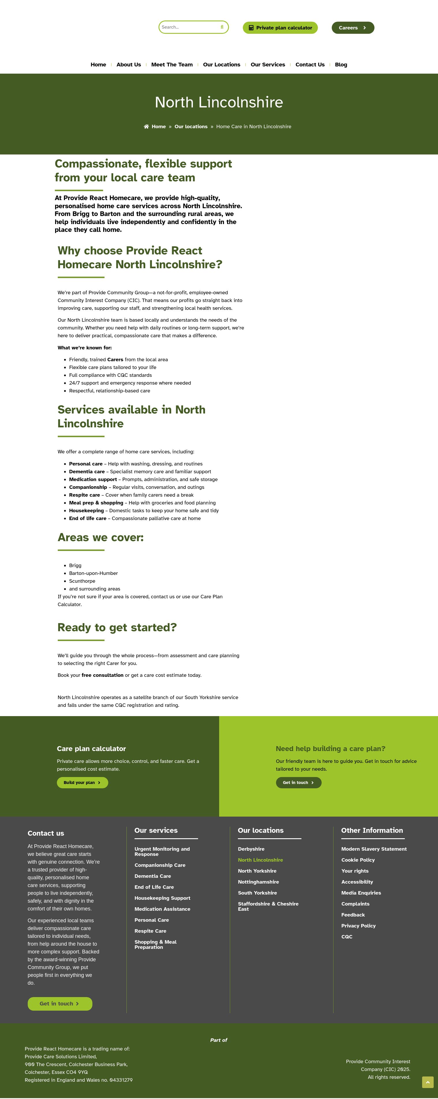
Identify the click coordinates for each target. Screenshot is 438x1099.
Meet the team (172, 64)
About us (129, 64)
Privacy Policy (359, 926)
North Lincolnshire (260, 860)
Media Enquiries (361, 893)
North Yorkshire (257, 871)
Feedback (353, 915)
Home (98, 64)
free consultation (103, 675)
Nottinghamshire (258, 882)
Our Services (268, 64)
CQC (347, 937)
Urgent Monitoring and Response (162, 851)
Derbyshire (251, 849)
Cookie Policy (358, 860)
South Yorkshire (257, 893)
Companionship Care (160, 865)
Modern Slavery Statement (374, 849)
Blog (341, 64)
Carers (116, 359)
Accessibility (357, 882)
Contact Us (310, 64)
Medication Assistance (163, 909)
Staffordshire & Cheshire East (268, 906)
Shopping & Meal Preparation (156, 944)
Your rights (355, 871)
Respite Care (151, 931)
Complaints (356, 904)
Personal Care (152, 920)
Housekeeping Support (163, 898)
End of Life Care (154, 887)
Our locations (221, 64)
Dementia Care (153, 876)
